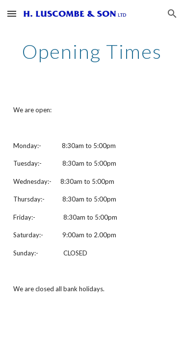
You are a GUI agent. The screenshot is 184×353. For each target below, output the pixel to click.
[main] (92, 51)
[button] (12, 13)
